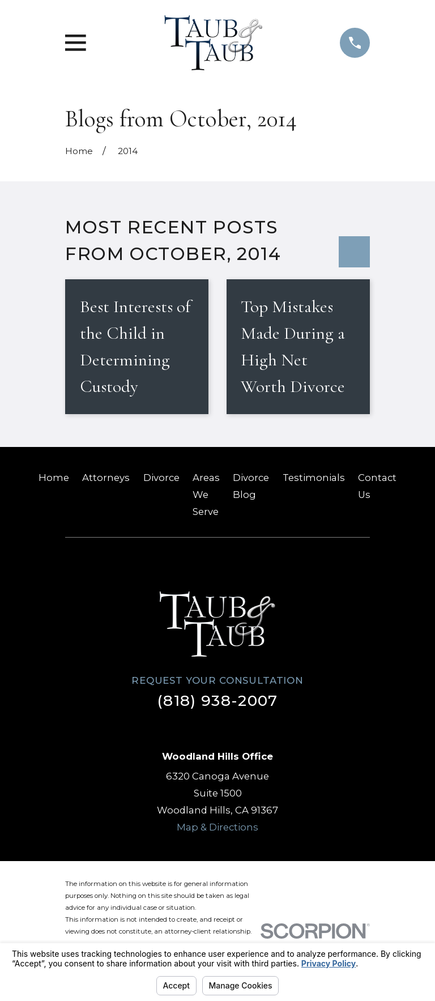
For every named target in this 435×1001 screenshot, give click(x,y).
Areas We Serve (206, 494)
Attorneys (106, 477)
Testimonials (314, 477)
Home (54, 477)
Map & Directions (217, 827)
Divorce (161, 477)
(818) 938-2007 (217, 700)
